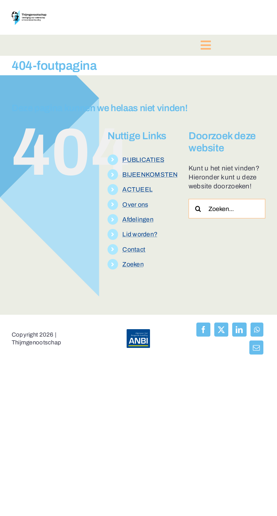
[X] (221, 330)
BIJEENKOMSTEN (150, 174)
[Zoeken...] (227, 208)
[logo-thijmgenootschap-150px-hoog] (29, 13)
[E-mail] (256, 347)
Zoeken (133, 264)
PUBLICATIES (143, 159)
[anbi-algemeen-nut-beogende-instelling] (138, 332)
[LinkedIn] (239, 330)
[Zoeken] (198, 208)
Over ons (135, 204)
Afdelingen (137, 219)
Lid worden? (139, 234)
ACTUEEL (137, 189)
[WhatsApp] (257, 330)
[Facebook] (203, 330)
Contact (133, 249)
